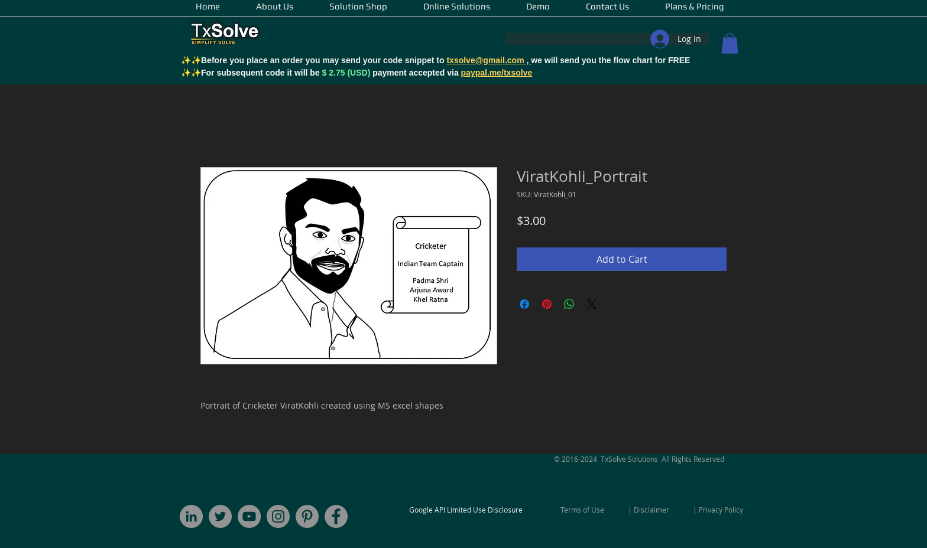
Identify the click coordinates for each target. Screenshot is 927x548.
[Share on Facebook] (524, 304)
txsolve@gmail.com (485, 60)
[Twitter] (220, 516)
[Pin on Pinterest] (547, 304)
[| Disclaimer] (648, 509)
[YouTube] (249, 516)
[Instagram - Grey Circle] (278, 516)
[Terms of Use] (582, 509)
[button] (729, 43)
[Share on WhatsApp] (569, 304)
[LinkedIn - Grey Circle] (191, 516)
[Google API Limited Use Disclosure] (466, 509)
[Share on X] (592, 304)
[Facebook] (336, 516)
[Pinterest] (307, 516)
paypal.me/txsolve (497, 72)
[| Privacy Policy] (718, 509)
